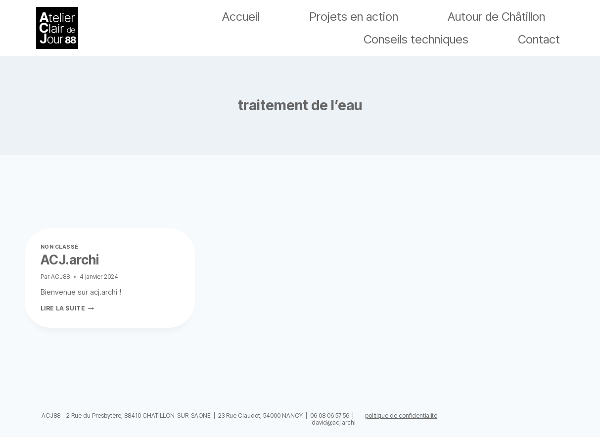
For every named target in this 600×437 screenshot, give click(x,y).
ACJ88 (60, 276)
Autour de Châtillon (496, 16)
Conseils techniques (416, 39)
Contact (539, 39)
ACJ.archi (70, 259)
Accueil (241, 16)
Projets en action (353, 16)
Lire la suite (67, 308)
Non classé (60, 247)
